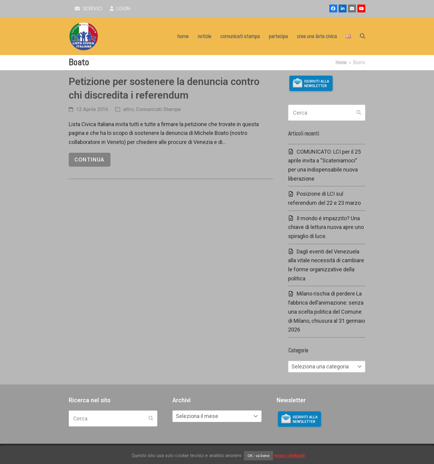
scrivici (88, 8)
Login (120, 8)
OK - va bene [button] (258, 455)
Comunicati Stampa (158, 109)
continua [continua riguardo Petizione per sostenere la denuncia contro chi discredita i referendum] (89, 159)
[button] (362, 36)
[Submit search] (359, 113)
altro (128, 109)
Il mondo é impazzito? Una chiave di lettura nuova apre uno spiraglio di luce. (326, 227)
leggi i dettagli (289, 455)
